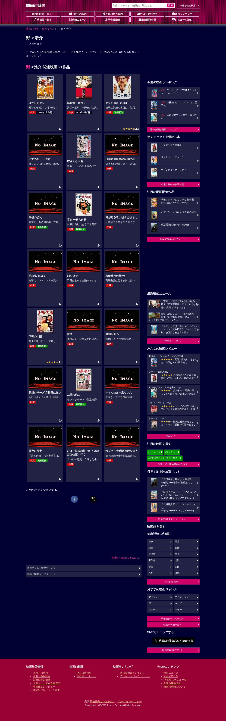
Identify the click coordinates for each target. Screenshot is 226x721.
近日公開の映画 (147, 13)
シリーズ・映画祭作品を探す (172, 464)
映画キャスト (49, 28)
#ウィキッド (171, 452)
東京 (151, 541)
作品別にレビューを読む (46, 690)
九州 (151, 573)
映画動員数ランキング (132, 672)
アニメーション (183, 597)
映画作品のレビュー (44, 686)
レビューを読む (182, 19)
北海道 (152, 554)
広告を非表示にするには (125, 557)
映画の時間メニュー (43, 14)
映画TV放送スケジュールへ (172, 519)
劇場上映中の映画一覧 (172, 184)
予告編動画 (112, 19)
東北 (177, 554)
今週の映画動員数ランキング (163, 129)
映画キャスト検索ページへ (41, 568)
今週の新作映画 (113, 13)
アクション (154, 597)
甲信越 (152, 560)
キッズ (178, 603)
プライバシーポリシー (129, 701)
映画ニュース (78, 19)
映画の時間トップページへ (41, 574)
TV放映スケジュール (175, 679)
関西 (151, 548)
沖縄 (177, 573)
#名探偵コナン (155, 458)
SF (150, 603)
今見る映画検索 (188, 5)
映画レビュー (172, 436)
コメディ (153, 609)
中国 (151, 567)
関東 (177, 541)
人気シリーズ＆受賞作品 (46, 683)
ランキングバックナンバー (135, 676)
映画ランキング (182, 13)
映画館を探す (43, 19)
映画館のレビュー (86, 676)
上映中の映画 (78, 13)
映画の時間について (172, 650)
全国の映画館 (84, 672)
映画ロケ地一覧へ (172, 624)
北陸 (177, 560)
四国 (177, 567)
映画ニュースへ (173, 341)
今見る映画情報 (172, 683)
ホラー (178, 609)
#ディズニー (173, 458)
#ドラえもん (154, 452)
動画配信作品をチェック (172, 239)
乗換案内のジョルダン (102, 701)
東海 (177, 548)
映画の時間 (32, 28)
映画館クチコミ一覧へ (172, 618)
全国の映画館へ (173, 581)
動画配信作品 (147, 19)
